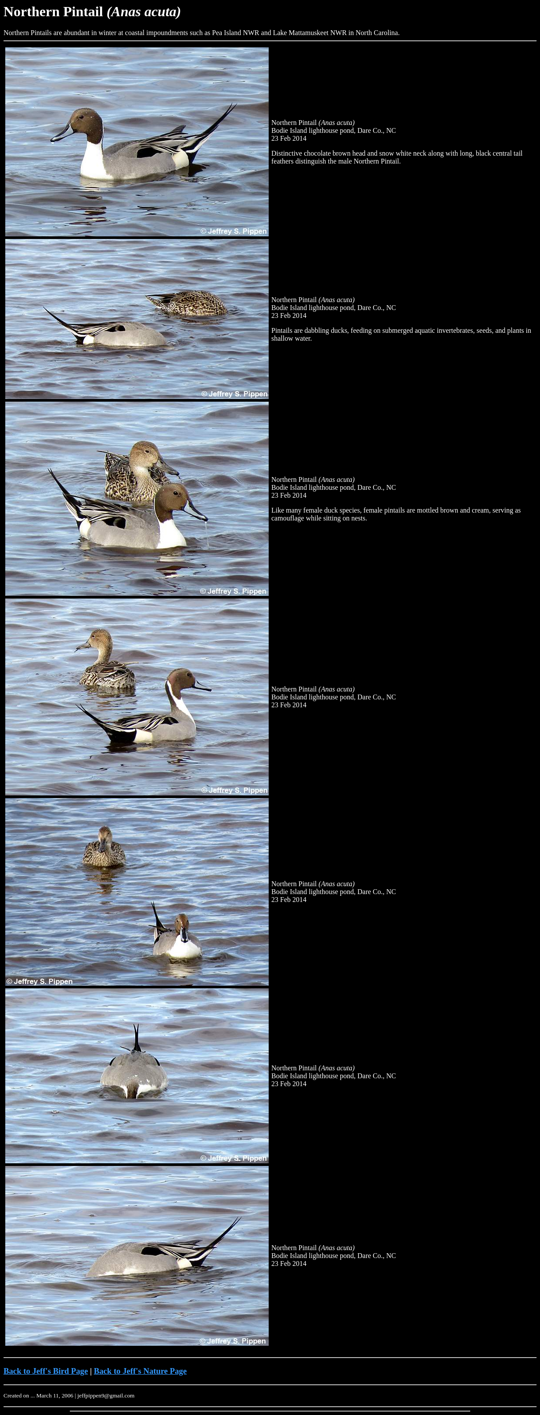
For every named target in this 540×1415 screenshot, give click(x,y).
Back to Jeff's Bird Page (46, 1371)
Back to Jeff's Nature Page (140, 1371)
